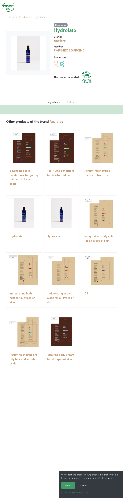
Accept (68, 485)
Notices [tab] (71, 102)
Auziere (55, 121)
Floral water (60, 24)
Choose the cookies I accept (75, 492)
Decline (83, 485)
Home (11, 17)
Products (24, 17)
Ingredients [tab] (54, 102)
